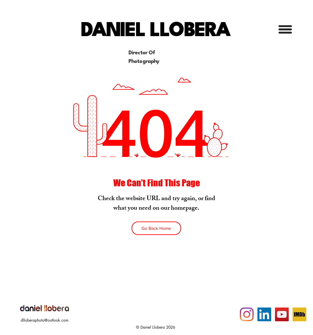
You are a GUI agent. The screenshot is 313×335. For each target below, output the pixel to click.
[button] (285, 29)
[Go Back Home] (156, 228)
